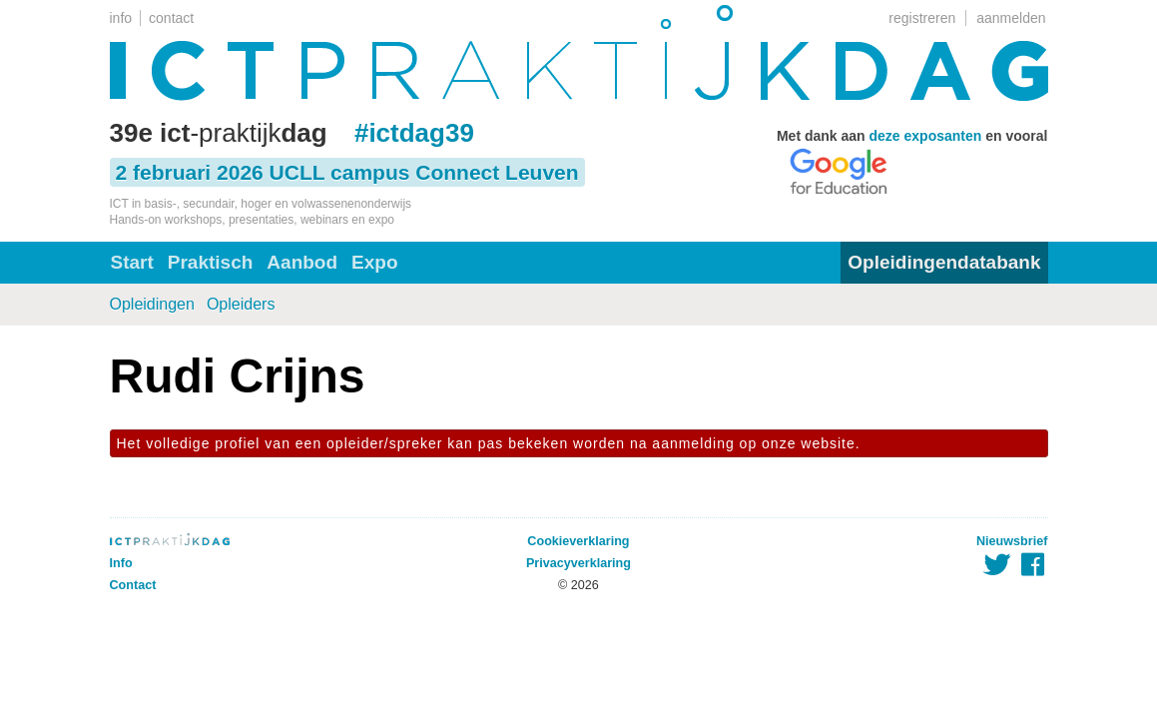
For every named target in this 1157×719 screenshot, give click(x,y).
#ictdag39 (414, 133)
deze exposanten (925, 136)
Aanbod (302, 262)
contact (171, 18)
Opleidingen (152, 304)
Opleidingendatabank (944, 262)
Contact (133, 585)
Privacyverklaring (578, 563)
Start (132, 262)
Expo (374, 262)
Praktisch (211, 262)
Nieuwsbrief (1011, 541)
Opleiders (241, 304)
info (121, 18)
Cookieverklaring (578, 541)
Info (121, 563)
